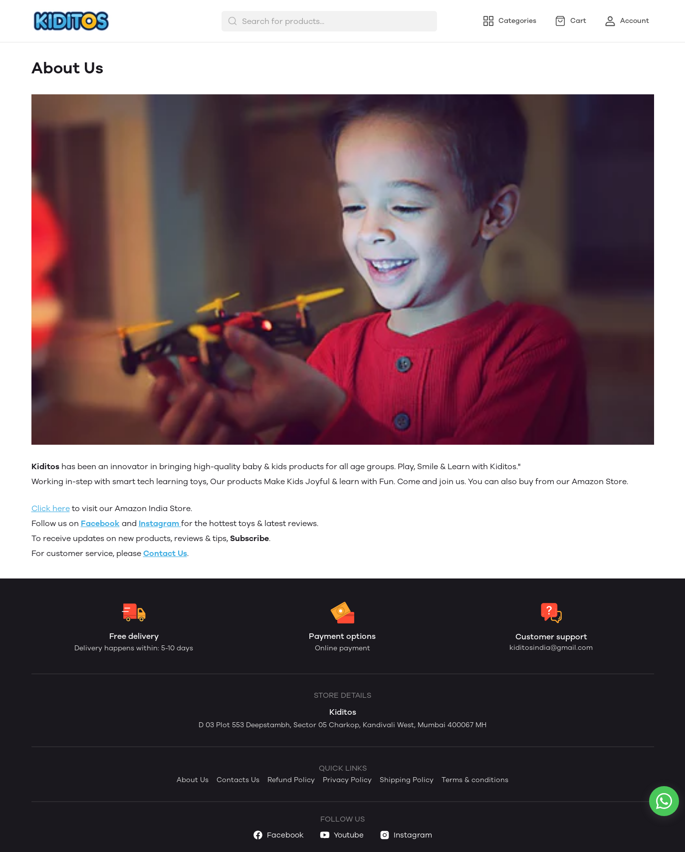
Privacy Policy (347, 780)
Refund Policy (291, 780)
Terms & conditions (475, 780)
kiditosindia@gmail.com (551, 647)
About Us (193, 780)
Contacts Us (238, 780)
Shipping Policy (407, 780)
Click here (50, 508)
